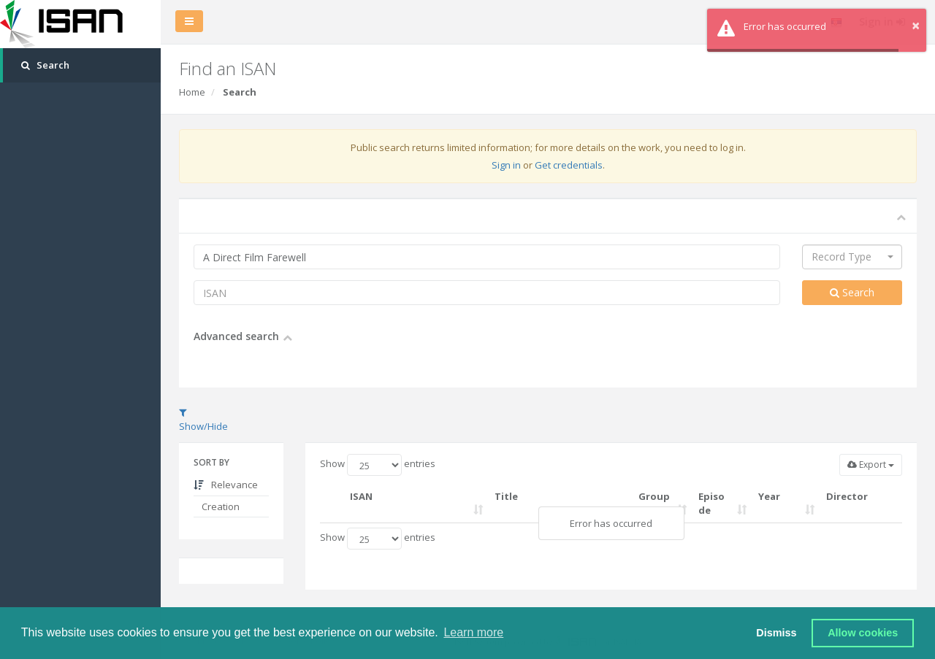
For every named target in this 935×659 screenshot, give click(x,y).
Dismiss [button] (776, 633)
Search (852, 292)
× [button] (916, 25)
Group (654, 496)
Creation (219, 506)
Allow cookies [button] (863, 633)
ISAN (361, 496)
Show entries (377, 465)
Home (192, 92)
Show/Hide (203, 420)
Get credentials (569, 165)
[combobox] (852, 256)
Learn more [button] (473, 632)
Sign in (506, 165)
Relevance (226, 484)
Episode (711, 503)
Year (769, 496)
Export (870, 464)
